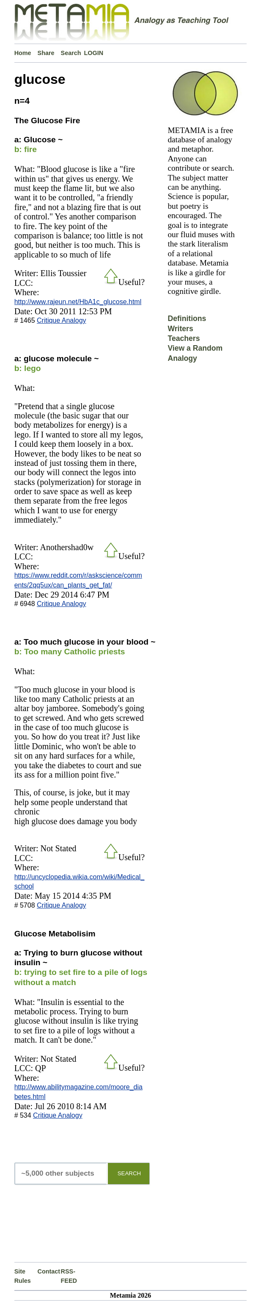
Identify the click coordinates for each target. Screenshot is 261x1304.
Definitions (187, 318)
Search (71, 53)
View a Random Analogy (195, 353)
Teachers (184, 338)
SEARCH (129, 1173)
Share (46, 53)
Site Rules (22, 1276)
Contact (49, 1271)
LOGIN (94, 53)
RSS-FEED (69, 1276)
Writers (180, 328)
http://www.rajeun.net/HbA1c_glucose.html (78, 301)
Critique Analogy (61, 320)
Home (22, 53)
